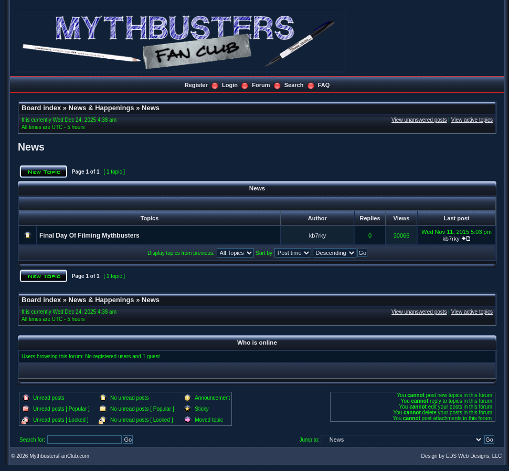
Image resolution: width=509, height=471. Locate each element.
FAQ (324, 85)
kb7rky (317, 235)
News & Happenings (101, 108)
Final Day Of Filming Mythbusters (89, 235)
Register (196, 85)
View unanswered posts (419, 120)
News (151, 108)
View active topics (472, 120)
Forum (261, 85)
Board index (41, 108)
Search (294, 85)
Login (230, 85)
